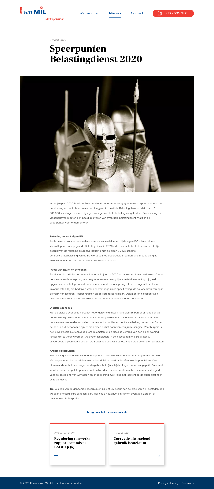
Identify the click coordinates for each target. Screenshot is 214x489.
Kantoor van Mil (42, 13)
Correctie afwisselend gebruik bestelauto (132, 440)
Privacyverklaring (168, 483)
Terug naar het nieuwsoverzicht (106, 412)
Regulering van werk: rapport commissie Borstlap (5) (72, 442)
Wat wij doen (90, 13)
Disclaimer (188, 483)
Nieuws (115, 13)
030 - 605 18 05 (177, 13)
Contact (137, 13)
